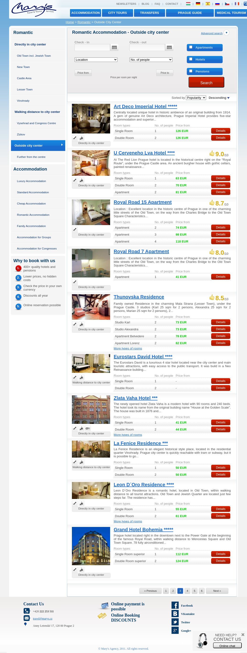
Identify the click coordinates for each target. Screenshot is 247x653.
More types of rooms (128, 348)
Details (221, 131)
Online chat (227, 646)
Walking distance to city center (37, 112)
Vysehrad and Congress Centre (36, 123)
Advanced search (211, 33)
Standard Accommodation (33, 192)
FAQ (157, 3)
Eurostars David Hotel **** (143, 356)
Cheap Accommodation (31, 203)
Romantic (84, 22)
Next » (217, 590)
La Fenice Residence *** (141, 443)
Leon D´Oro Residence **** (144, 484)
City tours (117, 13)
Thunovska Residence (139, 296)
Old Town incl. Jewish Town (34, 55)
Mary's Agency (109, 648)
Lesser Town (24, 89)
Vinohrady (23, 100)
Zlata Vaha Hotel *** (135, 398)
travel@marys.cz (42, 618)
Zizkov (21, 134)
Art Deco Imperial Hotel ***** (145, 106)
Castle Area (24, 78)
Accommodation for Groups (34, 237)
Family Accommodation (31, 225)
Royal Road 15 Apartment (143, 202)
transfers (149, 13)
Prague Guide (190, 13)
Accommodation (85, 13)
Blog (145, 3)
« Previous (150, 590)
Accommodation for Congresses (37, 248)
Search (206, 83)
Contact (172, 3)
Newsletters (126, 3)
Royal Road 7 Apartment (141, 251)
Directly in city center (30, 44)
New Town (23, 66)
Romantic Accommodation (33, 214)
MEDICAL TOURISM (231, 13)
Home (70, 22)
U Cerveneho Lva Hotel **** (144, 152)
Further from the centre (31, 156)
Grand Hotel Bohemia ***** (143, 529)
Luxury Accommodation (31, 181)
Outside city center (29, 145)
